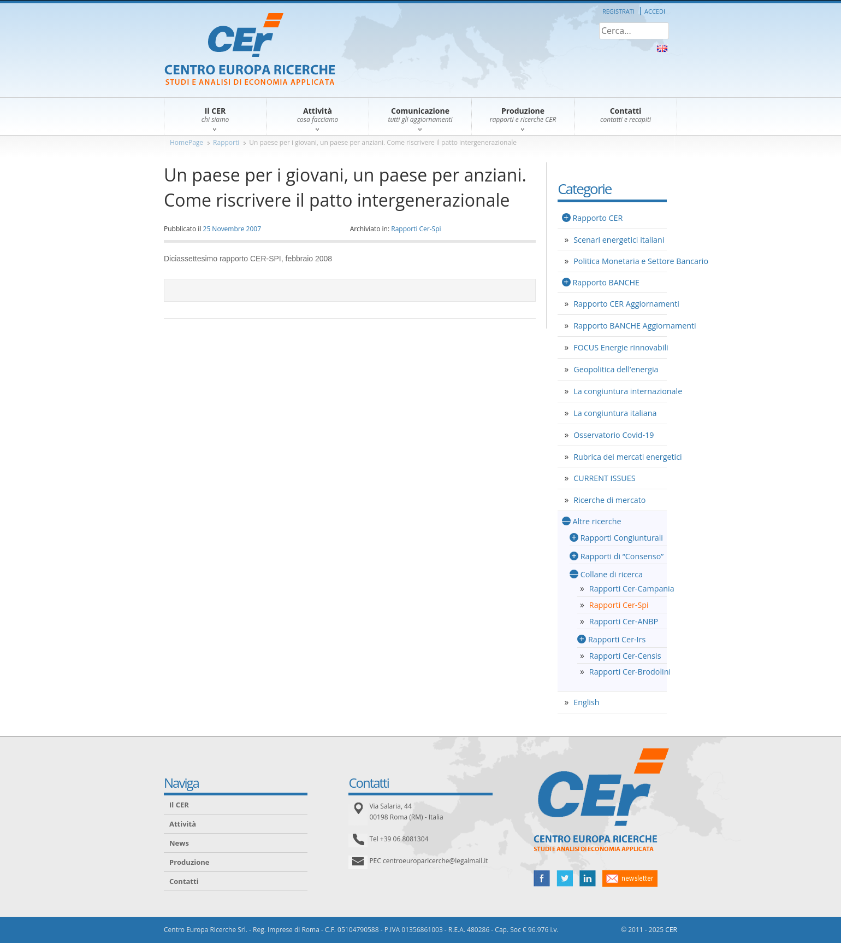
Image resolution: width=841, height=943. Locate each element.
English (586, 702)
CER (671, 929)
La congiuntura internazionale (627, 391)
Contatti (184, 881)
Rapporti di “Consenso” (622, 556)
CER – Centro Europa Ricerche (250, 50)
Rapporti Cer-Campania (631, 588)
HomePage (186, 142)
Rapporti (226, 142)
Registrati (618, 11)
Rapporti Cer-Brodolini (630, 671)
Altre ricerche (596, 521)
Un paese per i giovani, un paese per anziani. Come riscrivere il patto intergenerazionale (383, 142)
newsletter (630, 878)
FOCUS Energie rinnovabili (620, 347)
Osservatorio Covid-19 (613, 435)
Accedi (654, 11)
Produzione (189, 862)
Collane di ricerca (612, 574)
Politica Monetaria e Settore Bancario (640, 261)
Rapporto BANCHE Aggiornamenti (634, 325)
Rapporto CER (597, 218)
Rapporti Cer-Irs (616, 639)
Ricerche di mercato (609, 500)
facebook (542, 878)
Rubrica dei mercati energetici (627, 457)
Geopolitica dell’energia (615, 369)
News (179, 843)
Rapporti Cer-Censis (625, 656)
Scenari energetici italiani (618, 240)
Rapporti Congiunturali (622, 537)
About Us (662, 48)
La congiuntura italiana (614, 413)
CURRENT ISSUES (604, 478)
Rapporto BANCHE (605, 282)
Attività (182, 824)
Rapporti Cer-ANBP (623, 621)
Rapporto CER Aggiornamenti (626, 303)
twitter (564, 878)
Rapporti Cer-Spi (416, 228)
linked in (587, 878)
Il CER (179, 805)
